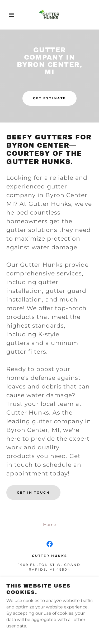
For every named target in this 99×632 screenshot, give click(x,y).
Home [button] (49, 524)
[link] (49, 14)
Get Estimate (49, 98)
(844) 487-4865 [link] (49, 578)
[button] (7, 14)
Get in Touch (33, 492)
